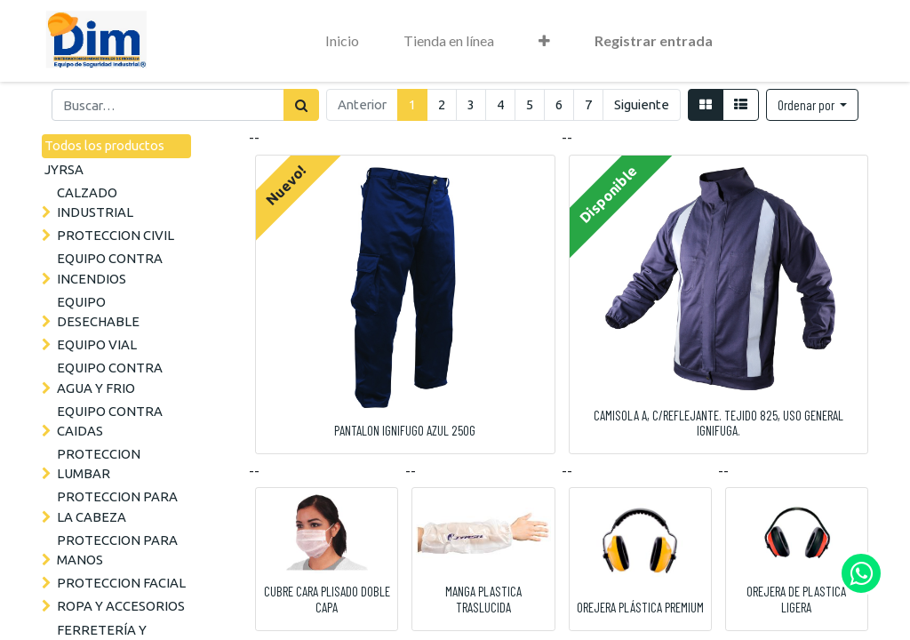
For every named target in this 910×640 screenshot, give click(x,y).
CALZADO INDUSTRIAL (95, 202)
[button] (544, 41)
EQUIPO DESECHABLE (98, 311)
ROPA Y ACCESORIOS (121, 605)
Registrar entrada (654, 40)
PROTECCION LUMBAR (98, 463)
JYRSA (64, 169)
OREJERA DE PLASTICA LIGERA (796, 599)
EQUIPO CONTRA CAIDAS (110, 421)
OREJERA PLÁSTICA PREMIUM (640, 607)
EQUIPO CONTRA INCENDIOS (110, 268)
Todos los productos (104, 145)
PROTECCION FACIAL (121, 582)
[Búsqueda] (301, 105)
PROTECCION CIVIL (115, 235)
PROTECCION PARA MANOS (117, 549)
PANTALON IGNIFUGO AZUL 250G (404, 430)
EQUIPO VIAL (97, 344)
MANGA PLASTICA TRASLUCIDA (483, 599)
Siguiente (641, 104)
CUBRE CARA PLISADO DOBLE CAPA (327, 599)
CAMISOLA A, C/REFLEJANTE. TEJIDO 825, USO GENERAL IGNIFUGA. (718, 423)
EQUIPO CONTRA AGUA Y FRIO (110, 377)
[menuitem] (342, 41)
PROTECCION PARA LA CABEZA (117, 506)
